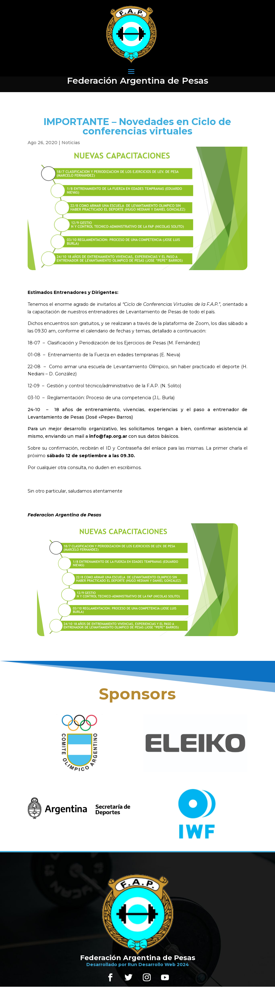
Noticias (71, 142)
